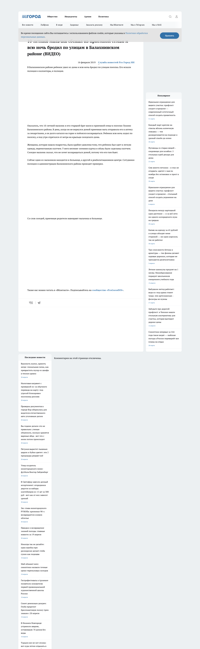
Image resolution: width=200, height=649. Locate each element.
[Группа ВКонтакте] (130, 562)
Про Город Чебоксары (48, 558)
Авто (52, 577)
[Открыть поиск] (170, 16)
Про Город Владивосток (48, 564)
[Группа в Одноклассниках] (136, 562)
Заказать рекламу (94, 25)
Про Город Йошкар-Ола (26, 561)
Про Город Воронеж (91, 558)
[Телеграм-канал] (143, 562)
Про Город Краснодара (70, 564)
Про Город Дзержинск (26, 558)
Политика (103, 16)
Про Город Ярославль (26, 564)
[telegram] (39, 303)
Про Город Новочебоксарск (72, 558)
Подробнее (86, 623)
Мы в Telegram (138, 25)
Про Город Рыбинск (69, 561)
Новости (86, 577)
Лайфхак (45, 25)
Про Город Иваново (113, 558)
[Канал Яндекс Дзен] (149, 562)
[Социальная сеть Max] (155, 562)
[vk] (31, 303)
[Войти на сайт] (176, 16)
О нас (53, 574)
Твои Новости (111, 561)
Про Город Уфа (89, 561)
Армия (87, 16)
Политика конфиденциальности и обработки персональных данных (42, 627)
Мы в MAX (156, 25)
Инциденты (71, 16)
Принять (169, 35)
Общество (52, 16)
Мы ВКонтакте (116, 25)
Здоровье (74, 25)
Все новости (27, 25)
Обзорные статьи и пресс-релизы (30, 574)
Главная (21, 580)
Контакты (86, 574)
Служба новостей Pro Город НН (116, 62)
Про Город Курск (46, 561)
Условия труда (23, 577)
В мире (59, 25)
